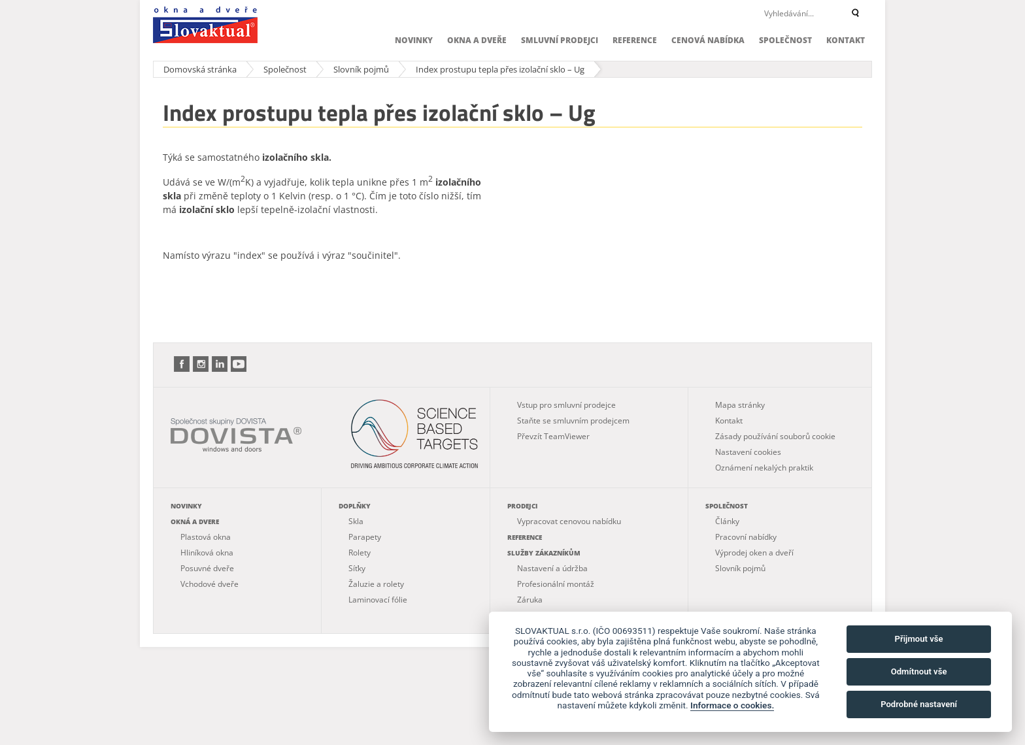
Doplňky (355, 505)
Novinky (414, 40)
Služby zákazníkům (543, 552)
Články (727, 521)
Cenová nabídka (708, 40)
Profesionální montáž (555, 583)
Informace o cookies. (732, 705)
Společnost (785, 40)
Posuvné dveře (207, 568)
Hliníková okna (206, 552)
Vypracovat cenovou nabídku (569, 521)
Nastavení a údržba (552, 568)
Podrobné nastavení (919, 704)
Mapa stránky (740, 404)
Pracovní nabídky (746, 536)
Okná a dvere (195, 521)
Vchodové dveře (209, 583)
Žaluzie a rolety (376, 583)
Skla (355, 521)
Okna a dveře (477, 40)
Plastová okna (205, 536)
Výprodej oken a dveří (754, 552)
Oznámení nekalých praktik (764, 467)
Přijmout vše (919, 639)
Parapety (364, 536)
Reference (635, 40)
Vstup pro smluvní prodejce (566, 404)
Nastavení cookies (748, 451)
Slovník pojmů (361, 69)
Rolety (359, 552)
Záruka (530, 599)
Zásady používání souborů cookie (775, 436)
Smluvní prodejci (559, 40)
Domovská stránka (200, 69)
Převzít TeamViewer (553, 436)
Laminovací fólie (377, 599)
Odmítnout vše (919, 671)
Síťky (356, 568)
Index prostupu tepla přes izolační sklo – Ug (500, 69)
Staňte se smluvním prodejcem (573, 420)
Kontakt (845, 40)
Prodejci (522, 505)
